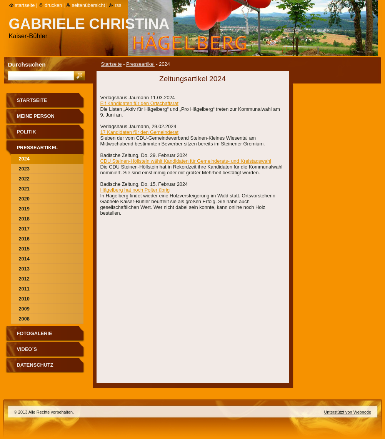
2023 (24, 169)
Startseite (111, 64)
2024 (24, 159)
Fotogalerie (34, 333)
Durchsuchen (27, 64)
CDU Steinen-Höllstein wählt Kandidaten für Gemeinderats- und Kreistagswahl (186, 161)
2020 (24, 199)
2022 (24, 179)
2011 (24, 289)
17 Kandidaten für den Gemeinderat (139, 132)
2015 (24, 249)
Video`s (27, 349)
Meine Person (36, 116)
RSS (118, 5)
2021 (24, 189)
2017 (24, 229)
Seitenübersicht (88, 5)
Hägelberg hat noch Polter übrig (135, 190)
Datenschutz (35, 365)
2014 (24, 259)
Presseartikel (140, 64)
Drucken (53, 5)
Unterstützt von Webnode (347, 412)
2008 (24, 319)
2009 (24, 309)
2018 (24, 219)
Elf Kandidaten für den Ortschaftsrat (139, 103)
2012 (24, 279)
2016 (24, 239)
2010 (24, 299)
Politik (26, 132)
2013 (24, 269)
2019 (24, 209)
